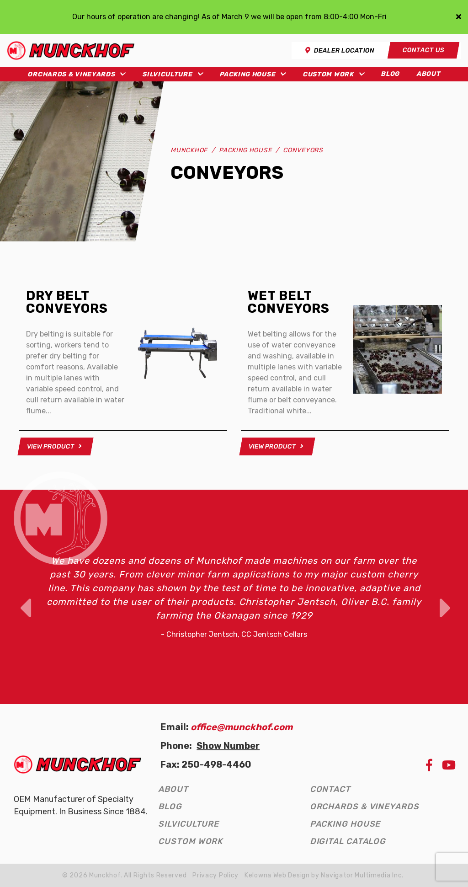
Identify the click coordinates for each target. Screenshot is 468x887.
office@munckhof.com (241, 726)
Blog (390, 74)
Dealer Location (339, 50)
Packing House (247, 74)
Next (444, 596)
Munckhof (188, 150)
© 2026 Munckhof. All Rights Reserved (124, 875)
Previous (23, 596)
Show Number (228, 746)
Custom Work (328, 74)
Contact (330, 789)
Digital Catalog (348, 841)
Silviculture (167, 74)
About (428, 74)
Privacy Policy (215, 875)
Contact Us (423, 50)
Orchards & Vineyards (71, 74)
